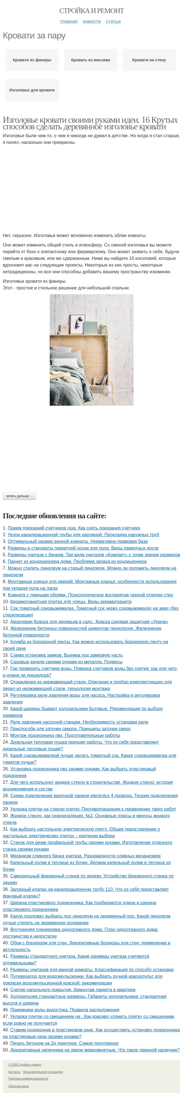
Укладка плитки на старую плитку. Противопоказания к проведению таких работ (93, 809)
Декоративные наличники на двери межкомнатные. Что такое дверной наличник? (95, 1050)
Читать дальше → (19, 496)
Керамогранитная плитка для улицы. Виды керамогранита (71, 601)
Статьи (113, 21)
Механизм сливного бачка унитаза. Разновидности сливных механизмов (85, 855)
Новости (92, 21)
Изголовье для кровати (32, 90)
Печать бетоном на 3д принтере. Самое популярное (64, 1043)
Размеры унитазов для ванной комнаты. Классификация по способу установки (92, 969)
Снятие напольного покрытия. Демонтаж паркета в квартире (73, 989)
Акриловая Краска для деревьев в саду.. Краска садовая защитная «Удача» (89, 621)
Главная (69, 21)
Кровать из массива (90, 60)
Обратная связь (18, 1086)
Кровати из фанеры (32, 60)
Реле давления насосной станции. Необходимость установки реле (79, 722)
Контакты (14, 1071)
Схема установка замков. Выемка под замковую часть (66, 655)
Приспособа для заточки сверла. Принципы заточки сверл (70, 728)
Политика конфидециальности (28, 1078)
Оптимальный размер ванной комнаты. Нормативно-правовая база (78, 541)
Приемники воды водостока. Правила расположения (65, 1009)
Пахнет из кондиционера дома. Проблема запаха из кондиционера (77, 561)
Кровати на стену (149, 60)
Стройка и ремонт (91, 11)
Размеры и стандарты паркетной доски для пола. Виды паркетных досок (83, 548)
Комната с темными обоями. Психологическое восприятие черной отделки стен (90, 595)
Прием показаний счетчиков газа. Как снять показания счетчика (74, 528)
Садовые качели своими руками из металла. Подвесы (66, 661)
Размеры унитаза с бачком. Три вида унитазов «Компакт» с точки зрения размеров (94, 554)
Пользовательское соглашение (43, 1071)
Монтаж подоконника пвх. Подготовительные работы (65, 735)
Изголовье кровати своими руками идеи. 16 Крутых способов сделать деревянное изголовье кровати (90, 123)
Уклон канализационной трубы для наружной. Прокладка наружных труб (83, 534)
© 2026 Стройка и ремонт (25, 1064)
